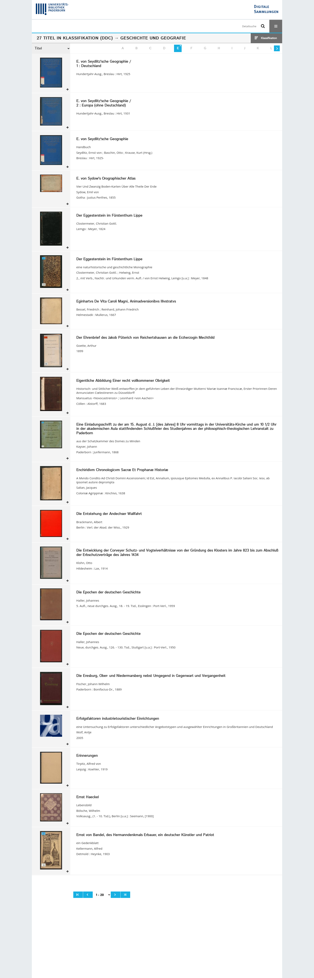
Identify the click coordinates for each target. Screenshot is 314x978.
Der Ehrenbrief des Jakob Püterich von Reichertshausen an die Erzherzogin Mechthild (145, 338)
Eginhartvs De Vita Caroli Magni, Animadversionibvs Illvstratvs (126, 302)
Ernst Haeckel (87, 797)
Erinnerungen (87, 756)
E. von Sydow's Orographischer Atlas (105, 179)
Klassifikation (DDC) (88, 38)
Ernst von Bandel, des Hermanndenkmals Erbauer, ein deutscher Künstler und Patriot (145, 835)
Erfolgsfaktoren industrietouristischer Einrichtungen (117, 719)
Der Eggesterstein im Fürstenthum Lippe (109, 216)
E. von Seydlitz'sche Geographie (102, 139)
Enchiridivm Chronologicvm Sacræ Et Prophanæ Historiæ (122, 470)
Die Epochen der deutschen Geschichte (108, 592)
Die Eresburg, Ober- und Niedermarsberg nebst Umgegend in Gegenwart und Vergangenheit (150, 676)
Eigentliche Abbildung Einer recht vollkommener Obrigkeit (123, 381)
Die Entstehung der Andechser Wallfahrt (109, 514)
